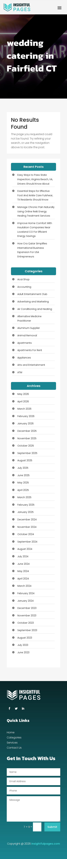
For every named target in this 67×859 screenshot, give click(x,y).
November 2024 (26, 527)
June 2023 (23, 652)
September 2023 (27, 630)
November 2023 (26, 615)
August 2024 (24, 549)
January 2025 (25, 512)
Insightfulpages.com (45, 844)
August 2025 (24, 460)
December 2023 (26, 608)
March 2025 (24, 497)
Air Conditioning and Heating (34, 309)
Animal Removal (27, 335)
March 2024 (24, 586)
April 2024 (23, 578)
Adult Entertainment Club (32, 294)
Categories (14, 737)
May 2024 (23, 571)
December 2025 (27, 431)
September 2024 (27, 541)
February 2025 (25, 504)
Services (12, 743)
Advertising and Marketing (33, 301)
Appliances (24, 357)
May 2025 (23, 482)
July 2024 (22, 556)
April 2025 (23, 490)
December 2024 (27, 519)
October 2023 (25, 622)
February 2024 (25, 593)
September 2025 (27, 453)
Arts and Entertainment (31, 365)
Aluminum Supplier (28, 328)
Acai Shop (23, 279)
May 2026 (23, 394)
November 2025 (26, 438)
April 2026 (23, 401)
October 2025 (25, 445)
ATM (19, 372)
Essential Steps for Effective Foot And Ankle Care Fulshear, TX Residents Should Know (35, 195)
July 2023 (22, 645)
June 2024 (23, 564)
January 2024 (25, 600)
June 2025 (23, 475)
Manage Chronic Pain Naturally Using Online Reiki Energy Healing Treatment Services (36, 211)
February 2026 (25, 416)
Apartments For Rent (29, 350)
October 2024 (25, 534)
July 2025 (22, 468)
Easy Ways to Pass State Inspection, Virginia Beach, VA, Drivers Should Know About (35, 179)
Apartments (24, 343)
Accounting (24, 287)
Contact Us (14, 748)
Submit (52, 827)
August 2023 (24, 637)
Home (11, 732)
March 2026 (24, 408)
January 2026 (25, 423)
